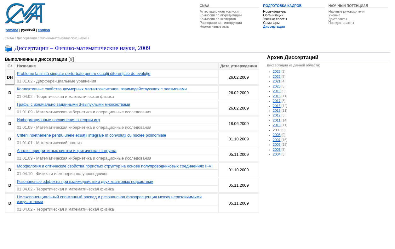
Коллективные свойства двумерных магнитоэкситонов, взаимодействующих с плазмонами (101, 89)
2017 (277, 101)
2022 (277, 76)
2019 (277, 91)
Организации (273, 15)
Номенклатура (274, 11)
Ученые (335, 15)
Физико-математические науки (63, 38)
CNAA (204, 6)
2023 (277, 71)
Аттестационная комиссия (220, 11)
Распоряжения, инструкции (221, 23)
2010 (277, 125)
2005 (277, 149)
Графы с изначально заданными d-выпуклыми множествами (73, 104)
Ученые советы (275, 19)
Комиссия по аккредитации (221, 15)
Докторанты (338, 19)
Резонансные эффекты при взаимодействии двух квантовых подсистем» (85, 181)
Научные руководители (347, 11)
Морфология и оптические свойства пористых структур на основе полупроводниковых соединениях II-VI (114, 166)
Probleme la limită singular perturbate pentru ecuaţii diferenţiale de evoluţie (83, 73)
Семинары (271, 23)
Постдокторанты (341, 23)
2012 (277, 115)
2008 (277, 135)
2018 (277, 96)
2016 (277, 106)
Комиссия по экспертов (218, 19)
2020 (277, 86)
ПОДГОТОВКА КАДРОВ (282, 6)
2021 (277, 81)
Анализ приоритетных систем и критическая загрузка (66, 150)
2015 (277, 110)
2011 (277, 120)
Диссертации (274, 26)
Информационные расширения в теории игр (58, 119)
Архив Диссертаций (292, 57)
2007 (277, 140)
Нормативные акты (215, 26)
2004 (277, 154)
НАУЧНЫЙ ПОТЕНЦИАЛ (348, 6)
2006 (277, 144)
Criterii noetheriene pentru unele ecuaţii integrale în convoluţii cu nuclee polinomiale (91, 135)
